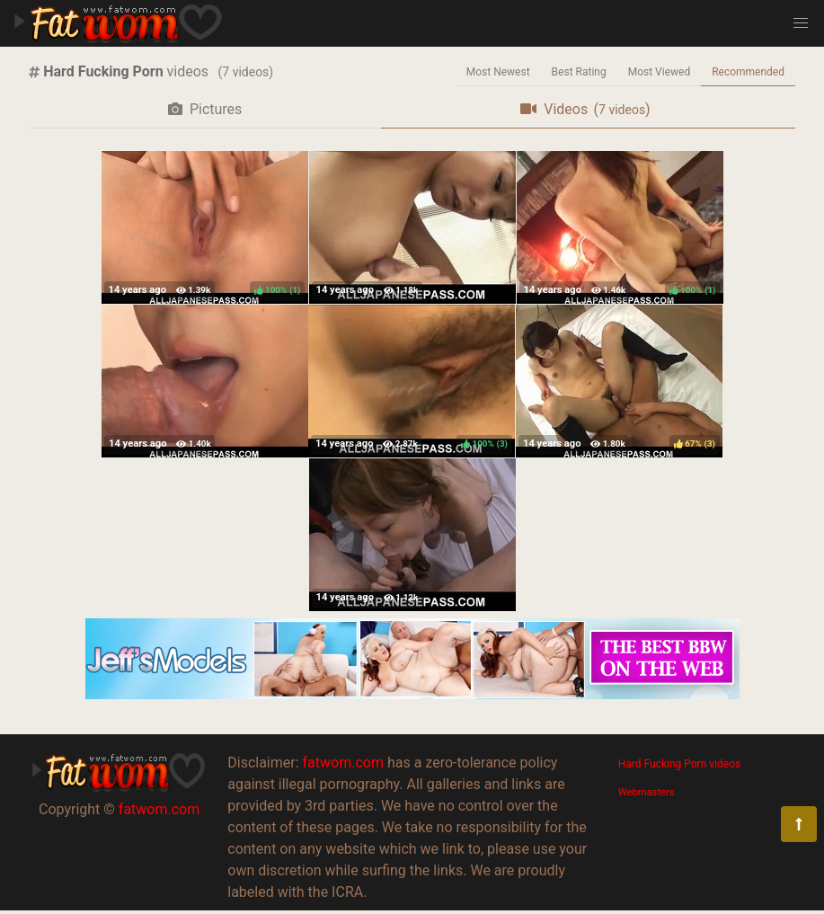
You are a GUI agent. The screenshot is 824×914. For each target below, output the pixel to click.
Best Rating (579, 72)
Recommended (748, 72)
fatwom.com (159, 809)
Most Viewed (659, 72)
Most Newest (498, 72)
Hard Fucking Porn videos (679, 764)
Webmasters (646, 792)
